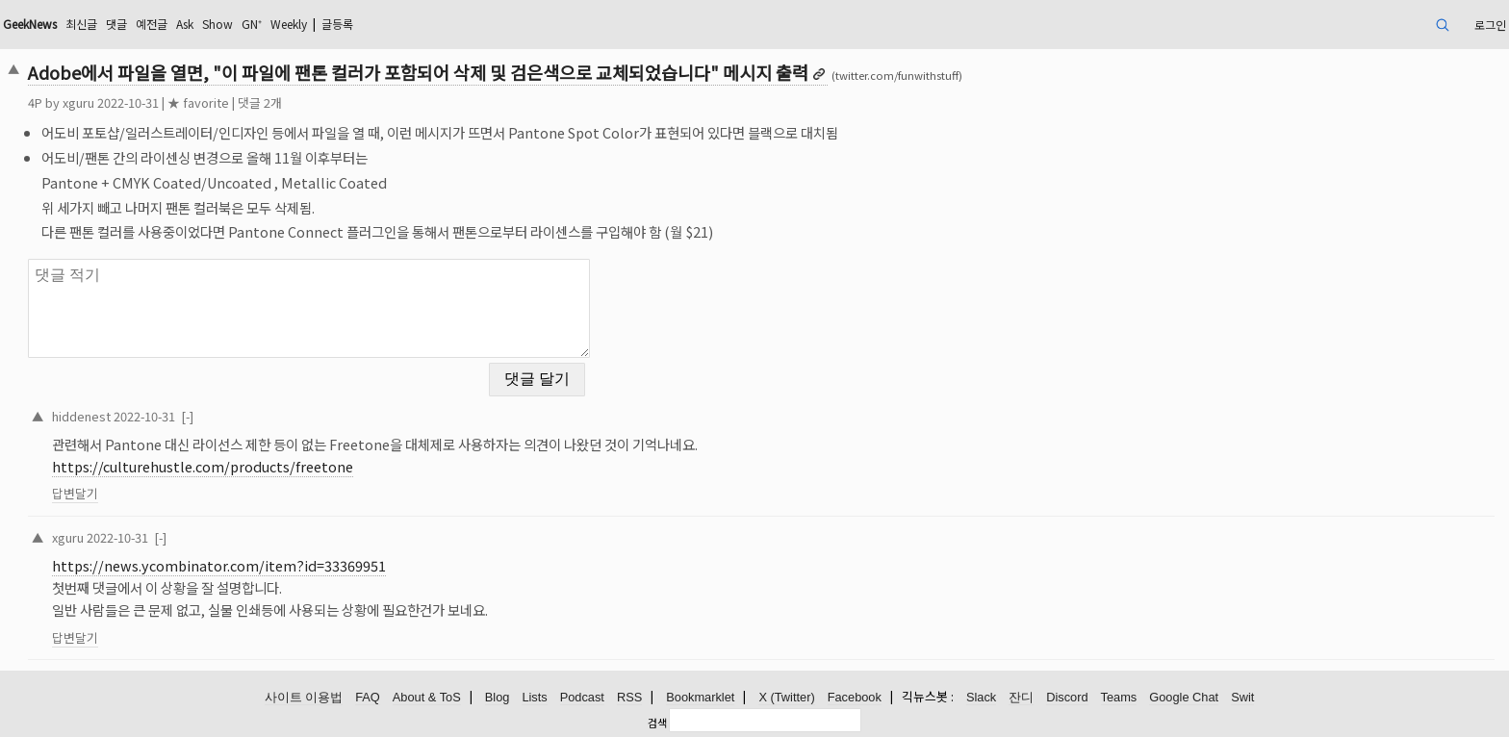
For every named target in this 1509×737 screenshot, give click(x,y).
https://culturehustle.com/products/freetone (202, 466)
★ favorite (198, 102)
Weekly (288, 23)
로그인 (1490, 24)
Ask (184, 23)
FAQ (367, 697)
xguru (78, 102)
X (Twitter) (786, 697)
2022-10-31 (144, 416)
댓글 (116, 23)
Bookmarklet (700, 697)
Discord (1066, 697)
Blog (497, 697)
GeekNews (30, 23)
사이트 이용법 (304, 697)
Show (217, 23)
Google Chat (1183, 697)
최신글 (81, 23)
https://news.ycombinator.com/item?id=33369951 (219, 565)
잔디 (1021, 697)
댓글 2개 (260, 102)
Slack (981, 697)
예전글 (151, 23)
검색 (657, 722)
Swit (1242, 697)
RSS (629, 697)
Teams (1119, 697)
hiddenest (81, 416)
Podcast (582, 697)
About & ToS (427, 697)
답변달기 (75, 493)
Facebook (855, 697)
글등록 (337, 23)
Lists (534, 697)
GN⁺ (252, 23)
